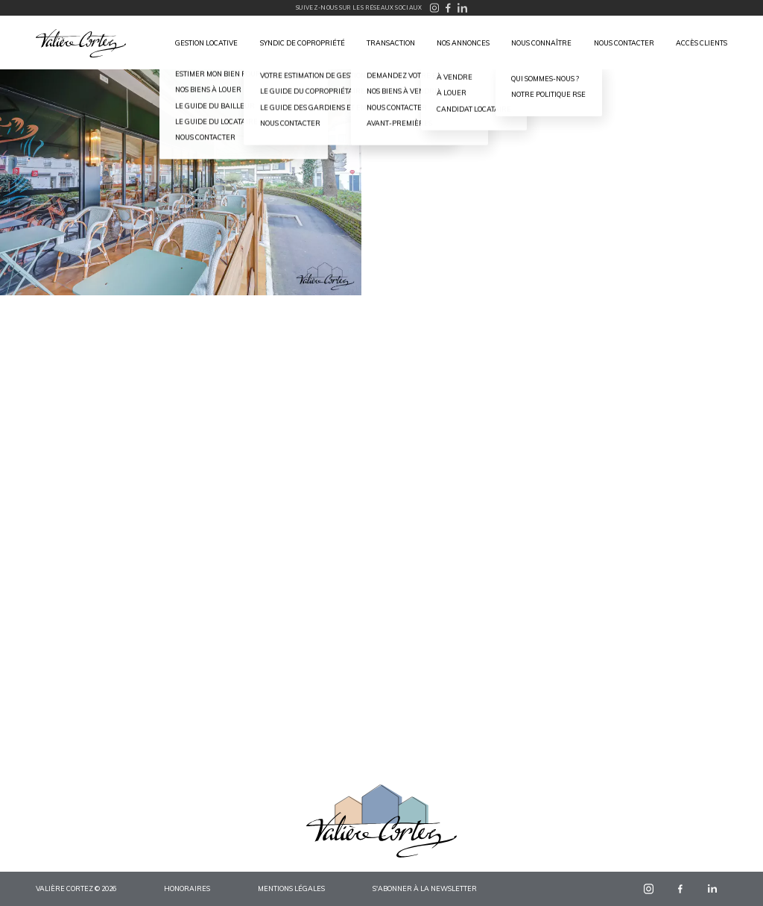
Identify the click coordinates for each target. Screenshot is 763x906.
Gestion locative (206, 43)
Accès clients (701, 43)
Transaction (391, 43)
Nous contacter (624, 43)
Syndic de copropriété (302, 43)
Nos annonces (463, 43)
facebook (681, 888)
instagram (649, 888)
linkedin (712, 888)
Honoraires (187, 888)
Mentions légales (291, 888)
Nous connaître (541, 43)
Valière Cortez (81, 43)
